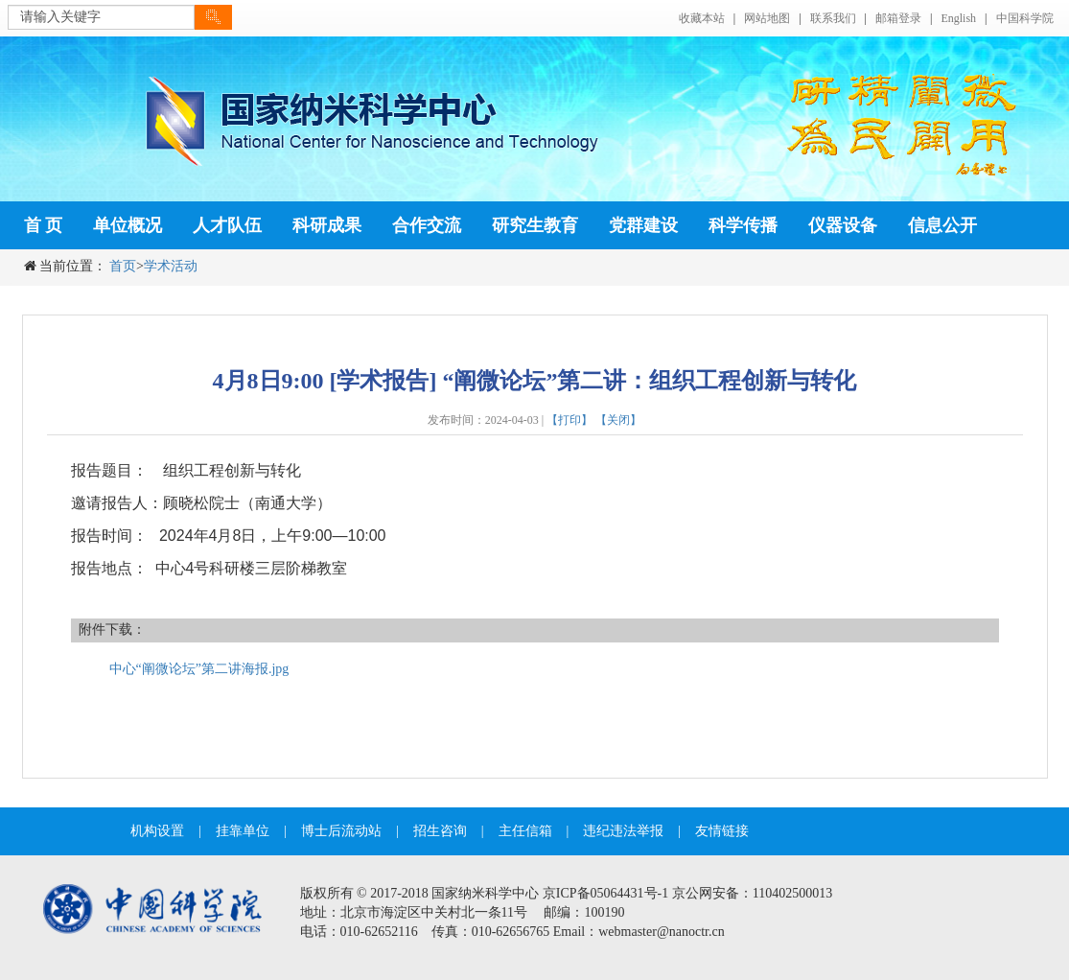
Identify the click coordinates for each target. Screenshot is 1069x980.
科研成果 (326, 225)
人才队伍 (227, 225)
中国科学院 (1025, 18)
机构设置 (157, 831)
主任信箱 (525, 831)
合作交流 (426, 225)
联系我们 (833, 18)
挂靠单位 (242, 831)
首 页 (43, 225)
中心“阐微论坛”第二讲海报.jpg (199, 669)
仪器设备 (842, 225)
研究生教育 (535, 225)
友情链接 (722, 831)
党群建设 (643, 225)
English (958, 18)
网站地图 (767, 18)
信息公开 (942, 225)
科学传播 (743, 225)
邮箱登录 (898, 18)
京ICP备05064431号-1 (605, 893)
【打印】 (569, 420)
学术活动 (171, 266)
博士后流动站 (341, 831)
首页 (122, 266)
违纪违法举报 (623, 831)
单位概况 (127, 225)
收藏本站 (702, 18)
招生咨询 (440, 831)
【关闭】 (618, 420)
